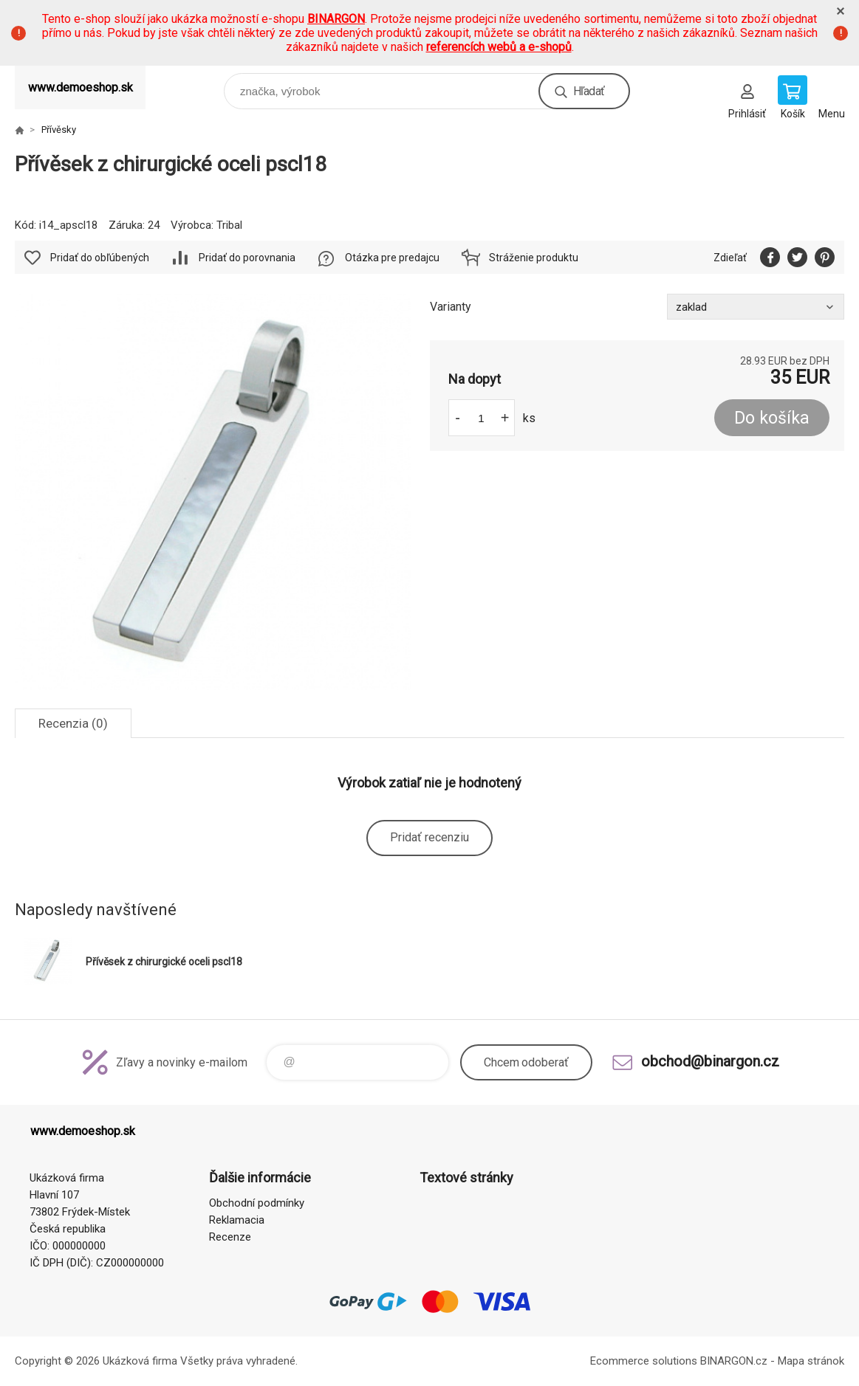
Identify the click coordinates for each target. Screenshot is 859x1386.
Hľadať (588, 91)
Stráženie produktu (533, 257)
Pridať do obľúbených (99, 257)
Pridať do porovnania (247, 257)
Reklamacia (236, 1220)
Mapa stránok (811, 1361)
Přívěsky (58, 129)
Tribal (229, 225)
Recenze (230, 1237)
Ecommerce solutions (643, 1361)
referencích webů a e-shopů (499, 47)
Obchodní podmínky (256, 1203)
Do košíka (772, 418)
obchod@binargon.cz (710, 1061)
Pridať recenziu (429, 837)
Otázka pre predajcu (392, 257)
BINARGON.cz (733, 1361)
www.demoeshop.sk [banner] (80, 87)
